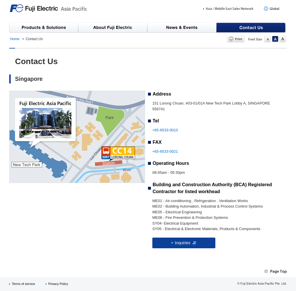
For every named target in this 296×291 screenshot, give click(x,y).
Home (14, 39)
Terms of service (23, 284)
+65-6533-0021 (165, 151)
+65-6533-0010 (165, 130)
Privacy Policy (58, 284)
